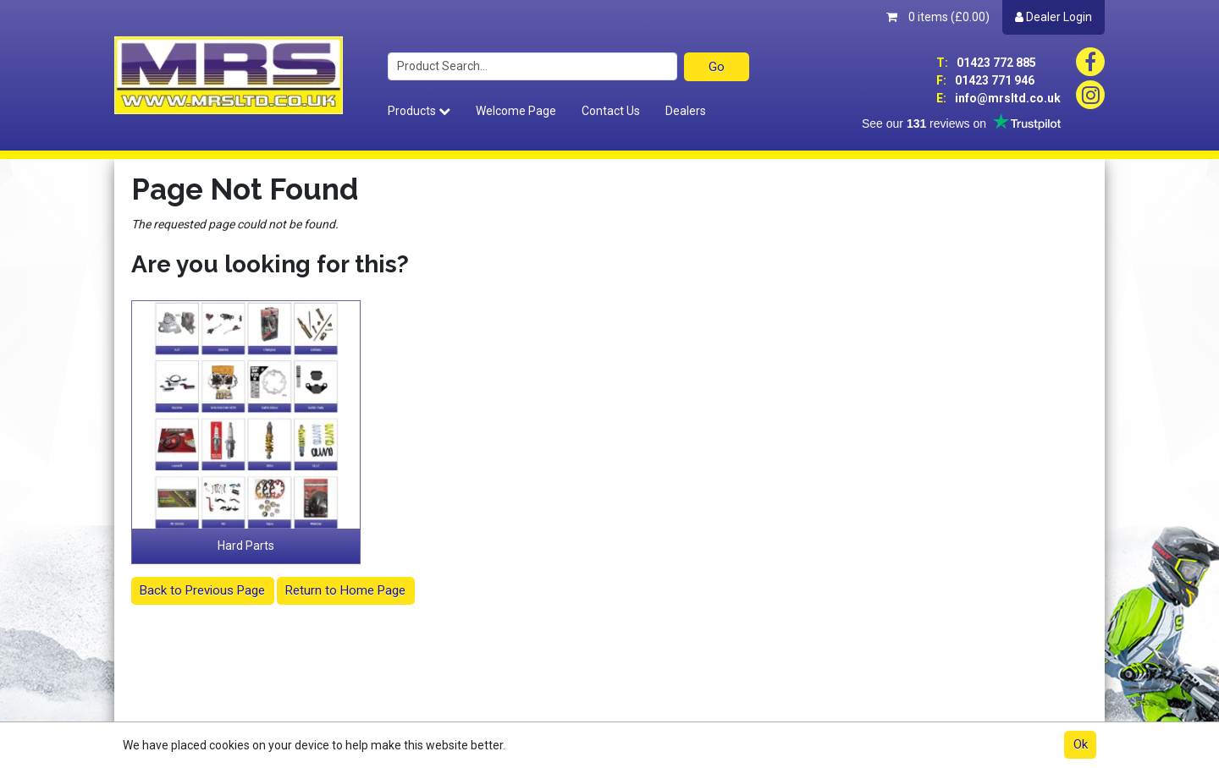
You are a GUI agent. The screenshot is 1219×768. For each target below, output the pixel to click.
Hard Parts (246, 545)
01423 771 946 (985, 80)
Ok (1080, 744)
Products (419, 111)
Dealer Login (1053, 17)
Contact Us (611, 111)
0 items (938, 17)
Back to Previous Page (202, 590)
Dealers (685, 111)
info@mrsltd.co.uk (998, 98)
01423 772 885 (986, 62)
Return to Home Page (345, 590)
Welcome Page (516, 111)
